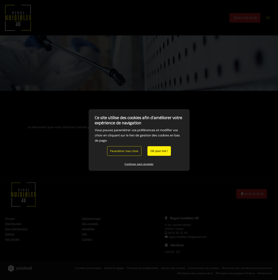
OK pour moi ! (159, 151)
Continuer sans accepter (139, 164)
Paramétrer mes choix (124, 151)
